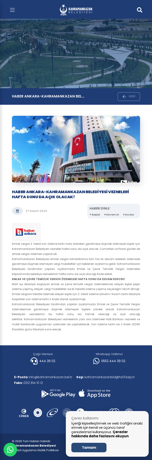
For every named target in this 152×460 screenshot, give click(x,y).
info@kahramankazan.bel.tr (43, 377)
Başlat (94, 214)
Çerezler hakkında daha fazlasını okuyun (100, 434)
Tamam (89, 447)
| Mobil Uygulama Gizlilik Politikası (35, 450)
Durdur (128, 214)
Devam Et (111, 214)
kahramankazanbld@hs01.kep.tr (106, 377)
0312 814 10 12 (28, 383)
